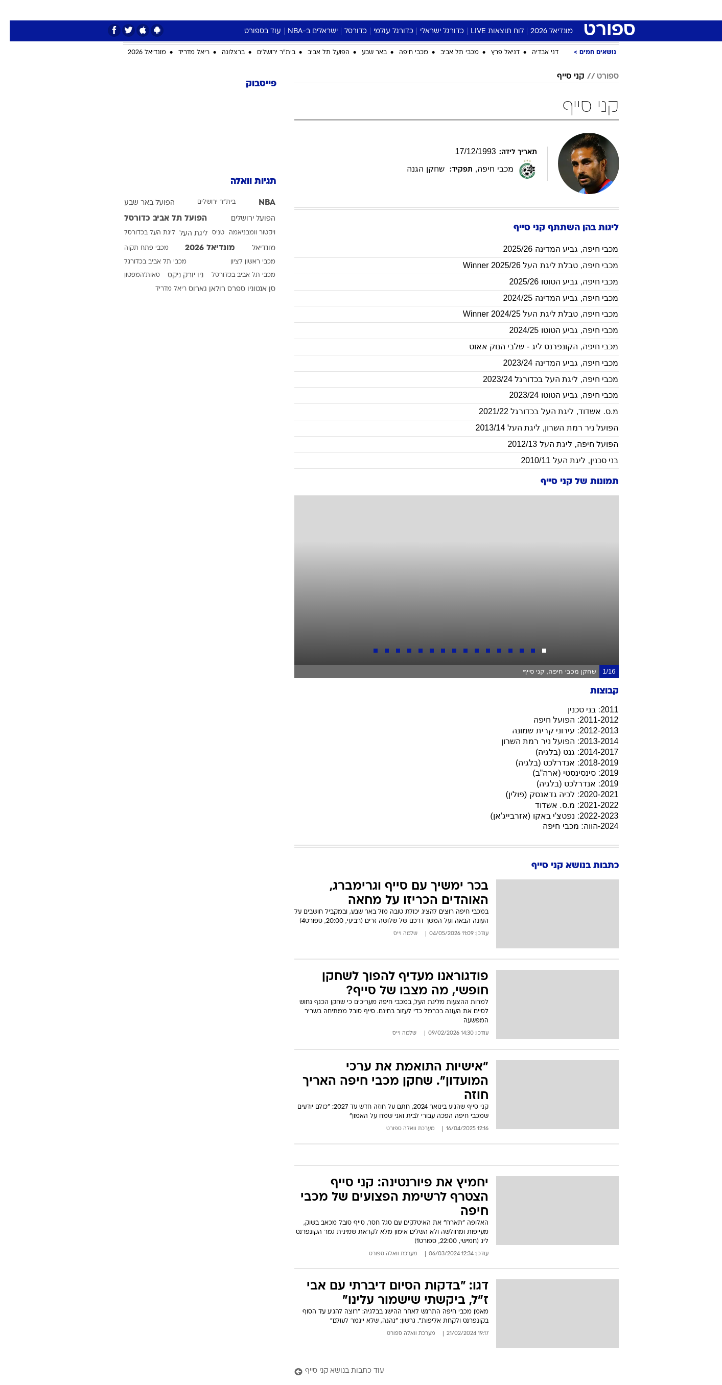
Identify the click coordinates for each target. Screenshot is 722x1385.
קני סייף (561, 77)
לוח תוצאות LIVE (487, 31)
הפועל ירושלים (243, 219)
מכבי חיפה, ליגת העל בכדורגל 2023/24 (541, 379)
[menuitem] (555, 10)
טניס (208, 233)
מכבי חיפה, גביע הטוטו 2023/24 (554, 395)
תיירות (301, 10)
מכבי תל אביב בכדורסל (234, 275)
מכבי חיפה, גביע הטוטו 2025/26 (554, 281)
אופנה (225, 10)
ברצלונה (223, 53)
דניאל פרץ (495, 53)
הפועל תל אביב (319, 53)
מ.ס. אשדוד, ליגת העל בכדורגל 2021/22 (539, 411)
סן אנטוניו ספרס (242, 289)
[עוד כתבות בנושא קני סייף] (447, 1371)
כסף (394, 10)
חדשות (561, 10)
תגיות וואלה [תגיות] (244, 181)
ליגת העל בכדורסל (140, 233)
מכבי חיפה (403, 53)
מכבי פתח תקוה (136, 248)
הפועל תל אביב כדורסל (155, 218)
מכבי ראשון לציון (243, 262)
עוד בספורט (253, 31)
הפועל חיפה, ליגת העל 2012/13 (553, 444)
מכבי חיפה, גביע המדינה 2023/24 (551, 363)
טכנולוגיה (262, 10)
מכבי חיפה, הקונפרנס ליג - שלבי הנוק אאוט (534, 346)
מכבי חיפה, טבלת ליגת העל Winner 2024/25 (531, 313)
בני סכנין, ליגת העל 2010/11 (560, 460)
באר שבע (364, 53)
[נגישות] (14, 10)
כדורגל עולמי (384, 31)
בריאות (335, 10)
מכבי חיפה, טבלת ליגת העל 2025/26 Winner (531, 265)
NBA (257, 203)
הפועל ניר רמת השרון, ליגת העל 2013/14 (537, 427)
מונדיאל (491, 10)
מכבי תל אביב (450, 53)
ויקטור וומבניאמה (242, 233)
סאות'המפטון (132, 275)
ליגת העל (184, 233)
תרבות (454, 10)
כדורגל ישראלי (432, 31)
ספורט (527, 10)
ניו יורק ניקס (176, 275)
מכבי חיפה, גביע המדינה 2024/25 (551, 298)
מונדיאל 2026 (542, 31)
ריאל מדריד (184, 53)
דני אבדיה (535, 53)
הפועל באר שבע (139, 203)
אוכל (367, 10)
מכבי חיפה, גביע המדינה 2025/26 (551, 249)
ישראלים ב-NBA (303, 31)
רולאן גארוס (197, 289)
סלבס (422, 10)
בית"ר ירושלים (266, 53)
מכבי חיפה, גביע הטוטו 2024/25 (554, 330)
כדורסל (346, 31)
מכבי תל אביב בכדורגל (145, 262)
